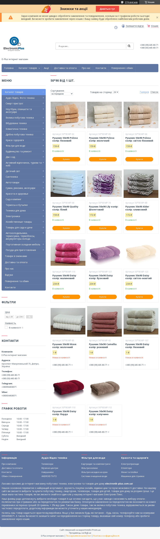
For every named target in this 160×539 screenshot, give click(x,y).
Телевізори (47, 463)
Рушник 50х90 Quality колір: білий (65, 208)
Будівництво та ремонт (19, 151)
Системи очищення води (94, 476)
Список (154, 92)
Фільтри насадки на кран (94, 472)
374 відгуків (131, 2)
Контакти (101, 68)
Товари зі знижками (16, 256)
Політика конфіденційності (106, 535)
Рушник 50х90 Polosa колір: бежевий (65, 139)
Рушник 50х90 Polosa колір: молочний (101, 139)
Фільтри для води (15, 145)
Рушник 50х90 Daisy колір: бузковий (101, 277)
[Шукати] (129, 46)
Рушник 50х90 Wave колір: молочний (64, 346)
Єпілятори (126, 468)
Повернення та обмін (17, 281)
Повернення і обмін (122, 68)
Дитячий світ (13, 171)
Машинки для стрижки (132, 476)
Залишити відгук (135, 25)
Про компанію (9, 463)
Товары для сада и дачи (19, 227)
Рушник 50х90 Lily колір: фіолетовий (103, 208)
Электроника (13, 216)
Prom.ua (96, 529)
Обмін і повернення (12, 476)
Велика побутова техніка (20, 117)
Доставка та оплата (65, 68)
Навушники (47, 472)
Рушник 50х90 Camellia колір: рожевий (103, 346)
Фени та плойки (129, 472)
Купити (66, 159)
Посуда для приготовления (21, 250)
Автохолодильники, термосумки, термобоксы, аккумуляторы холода (20, 235)
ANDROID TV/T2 (49, 476)
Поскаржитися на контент (78, 535)
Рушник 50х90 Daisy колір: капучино (101, 413)
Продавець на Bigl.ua (80, 532)
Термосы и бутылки (17, 204)
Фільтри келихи (89, 468)
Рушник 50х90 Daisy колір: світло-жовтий (138, 277)
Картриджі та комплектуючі (95, 463)
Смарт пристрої (14, 103)
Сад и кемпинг (13, 199)
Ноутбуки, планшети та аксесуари (19, 111)
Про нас (86, 68)
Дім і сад (10, 157)
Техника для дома (16, 210)
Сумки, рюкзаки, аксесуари (20, 188)
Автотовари (12, 182)
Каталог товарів (28, 68)
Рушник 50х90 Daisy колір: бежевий (137, 346)
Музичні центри (49, 468)
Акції (46, 68)
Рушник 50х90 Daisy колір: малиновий (64, 277)
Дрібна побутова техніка (19, 134)
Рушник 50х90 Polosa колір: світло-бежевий (139, 139)
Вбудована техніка (16, 123)
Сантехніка (12, 176)
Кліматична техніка (16, 128)
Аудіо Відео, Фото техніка (20, 97)
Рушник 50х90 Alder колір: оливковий (137, 208)
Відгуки (9, 274)
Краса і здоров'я (15, 140)
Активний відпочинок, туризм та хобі (24, 164)
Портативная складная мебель (23, 244)
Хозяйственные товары (19, 221)
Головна (9, 68)
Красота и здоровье (17, 193)
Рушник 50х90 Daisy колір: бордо (64, 413)
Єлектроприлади (130, 463)
